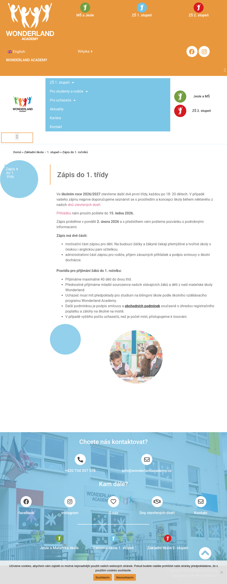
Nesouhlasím (125, 577)
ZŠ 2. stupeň (201, 111)
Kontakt (56, 127)
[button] (225, 70)
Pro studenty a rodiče (69, 91)
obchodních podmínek (142, 306)
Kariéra (55, 118)
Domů (17, 152)
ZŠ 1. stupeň (62, 83)
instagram (69, 513)
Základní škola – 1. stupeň (41, 152)
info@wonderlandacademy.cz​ (147, 470)
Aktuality (57, 109)
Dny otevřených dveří (157, 513)
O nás (113, 513)
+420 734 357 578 (80, 470)
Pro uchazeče (63, 100)
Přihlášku (64, 213)
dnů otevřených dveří (84, 205)
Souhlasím (103, 577)
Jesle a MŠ (202, 96)
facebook (26, 513)
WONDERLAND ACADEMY (26, 60)
